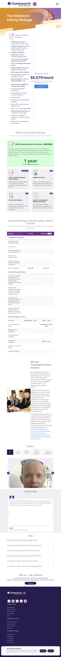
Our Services (16, 29)
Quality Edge (10, 638)
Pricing (8, 615)
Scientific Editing (11, 611)
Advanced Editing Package (29, 29)
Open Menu (57, 4)
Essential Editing (11, 607)
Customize (35, 651)
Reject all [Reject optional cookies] (51, 651)
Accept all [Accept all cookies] (43, 651)
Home (8, 29)
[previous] (8, 473)
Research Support (11, 624)
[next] (52, 473)
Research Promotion (12, 622)
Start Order (41, 86)
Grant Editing (10, 613)
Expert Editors (10, 636)
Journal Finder (10, 640)
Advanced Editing (11, 609)
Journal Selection (11, 626)
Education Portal (11, 634)
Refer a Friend (10, 642)
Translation (9, 628)
